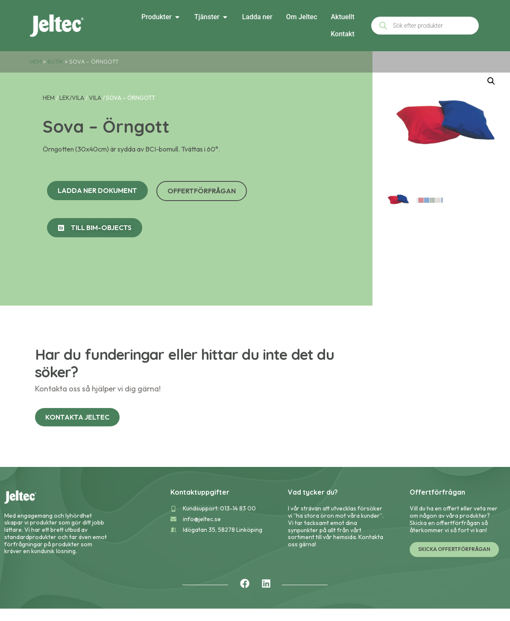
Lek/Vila (71, 110)
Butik (55, 61)
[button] (491, 93)
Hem (35, 61)
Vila (95, 110)
